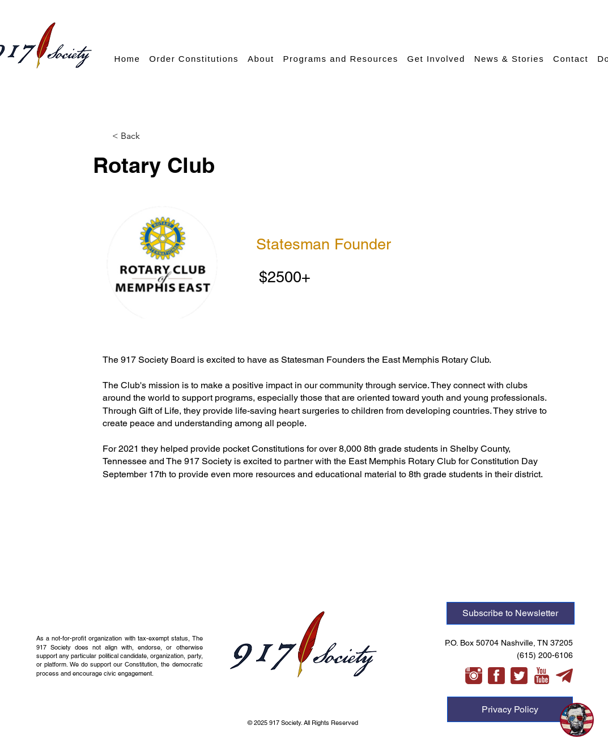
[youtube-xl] (541, 675)
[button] (149, 136)
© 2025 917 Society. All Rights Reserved (304, 723)
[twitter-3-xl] (519, 675)
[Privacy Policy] (510, 709)
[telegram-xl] (564, 675)
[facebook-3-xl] (496, 675)
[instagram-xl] (473, 675)
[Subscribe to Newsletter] (511, 613)
